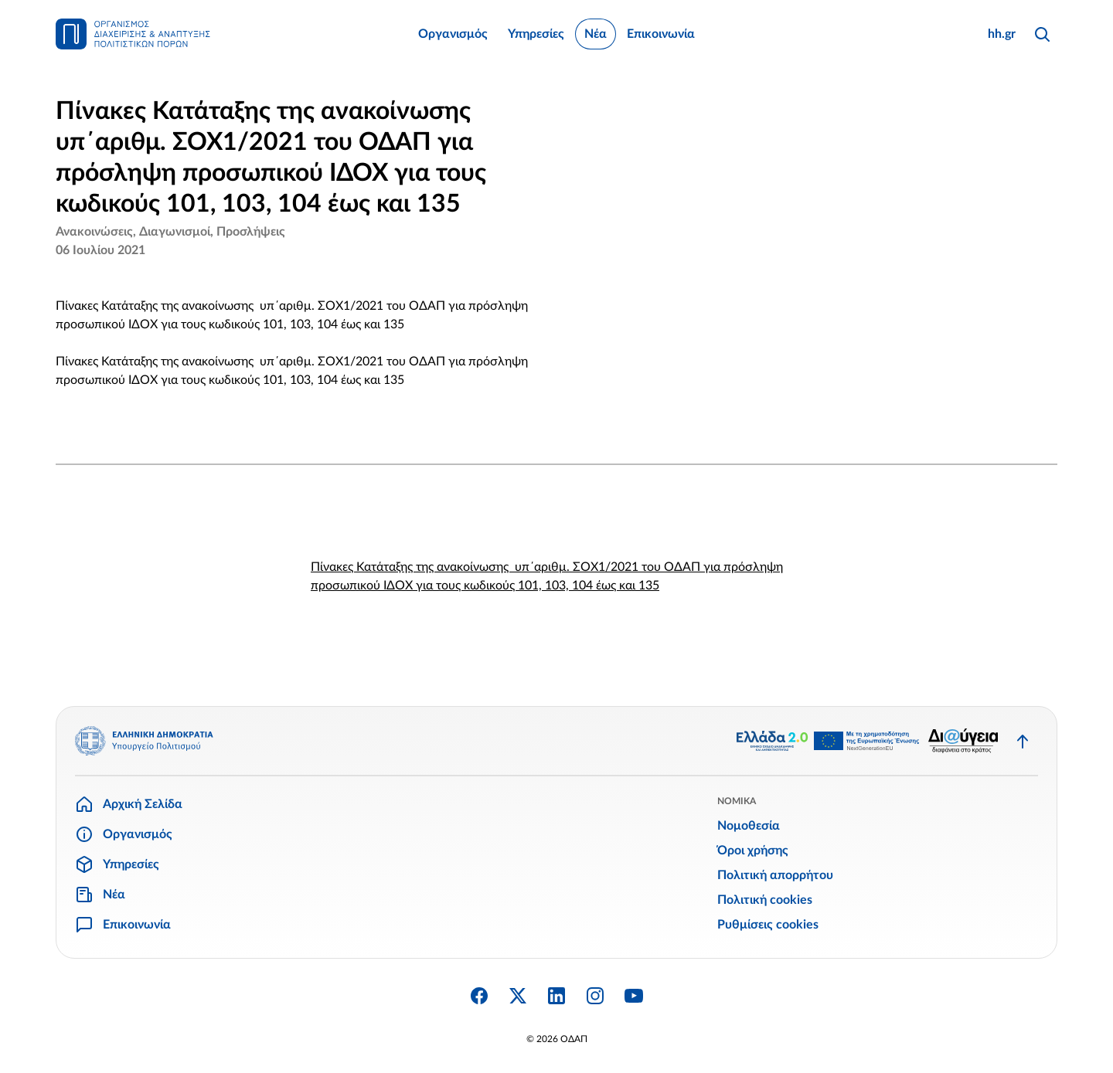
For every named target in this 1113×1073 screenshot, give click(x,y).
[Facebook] (479, 995)
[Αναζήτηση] (1041, 34)
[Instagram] (595, 995)
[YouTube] (633, 995)
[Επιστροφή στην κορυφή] (1022, 740)
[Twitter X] (517, 995)
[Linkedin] (556, 995)
